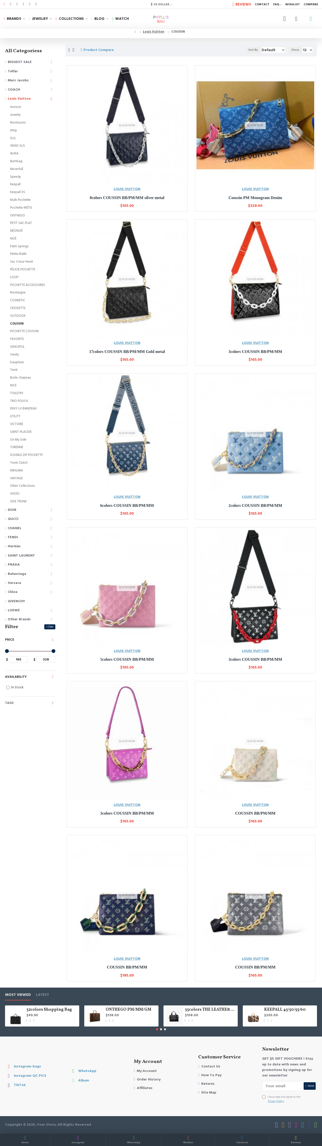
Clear (51, 627)
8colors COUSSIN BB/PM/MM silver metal (127, 198)
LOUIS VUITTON (127, 189)
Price (9, 639)
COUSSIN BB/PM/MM (255, 813)
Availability (16, 677)
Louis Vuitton (153, 31)
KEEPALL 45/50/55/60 (285, 1009)
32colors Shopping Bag (49, 1009)
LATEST (42, 995)
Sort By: (247, 50)
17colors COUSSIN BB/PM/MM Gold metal (127, 351)
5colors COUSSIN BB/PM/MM (127, 659)
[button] (157, 1029)
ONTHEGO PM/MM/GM (128, 1009)
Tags (9, 703)
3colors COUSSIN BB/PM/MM (255, 351)
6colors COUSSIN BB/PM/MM (127, 505)
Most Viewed (18, 995)
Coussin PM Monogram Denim (255, 198)
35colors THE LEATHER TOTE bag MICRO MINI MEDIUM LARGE (210, 1009)
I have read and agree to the (281, 1099)
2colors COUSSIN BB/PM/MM (255, 505)
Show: (296, 50)
